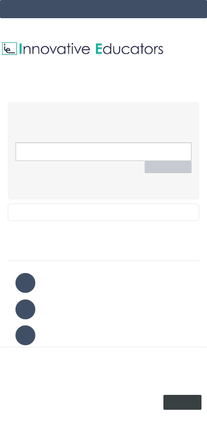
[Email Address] (103, 151)
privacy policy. (125, 390)
